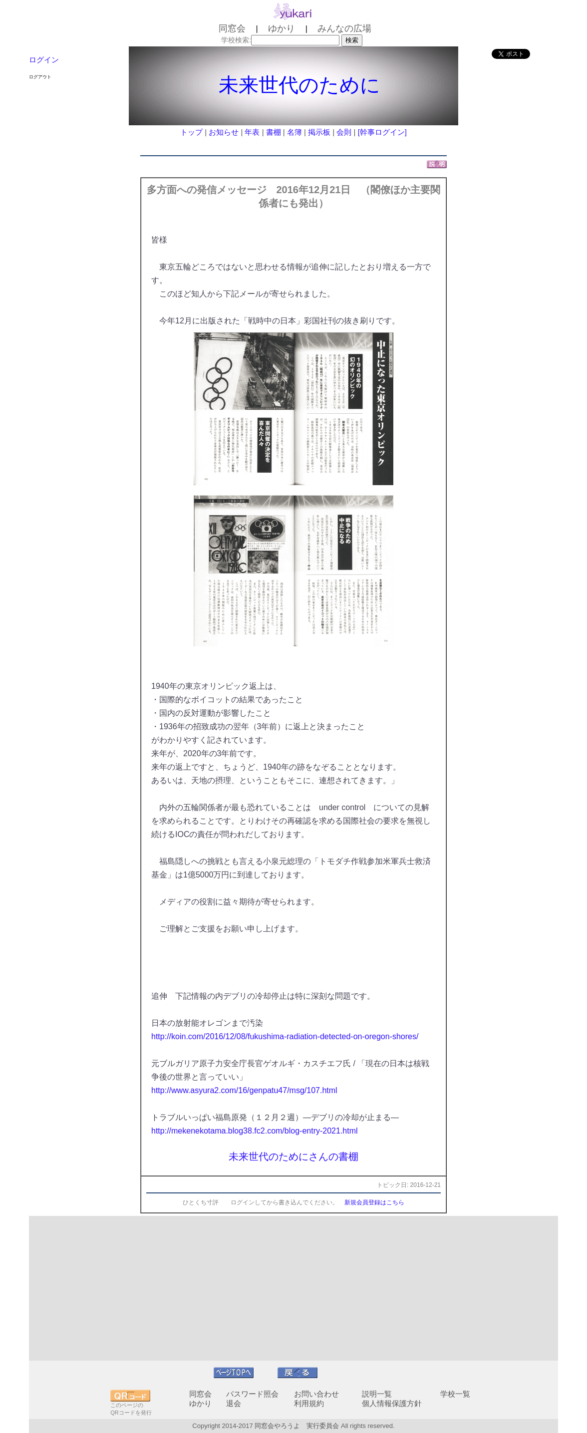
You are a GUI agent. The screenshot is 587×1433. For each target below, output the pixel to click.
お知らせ (224, 132)
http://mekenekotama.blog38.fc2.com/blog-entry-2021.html (254, 1131)
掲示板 (319, 132)
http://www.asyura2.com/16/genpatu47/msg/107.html (244, 1090)
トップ (191, 132)
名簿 (294, 132)
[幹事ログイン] (382, 132)
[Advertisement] (293, 1288)
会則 (343, 132)
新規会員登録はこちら (374, 1202)
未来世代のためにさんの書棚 (293, 1156)
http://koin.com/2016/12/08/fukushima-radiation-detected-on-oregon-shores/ (284, 1036)
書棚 (273, 132)
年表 (252, 132)
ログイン (44, 59)
